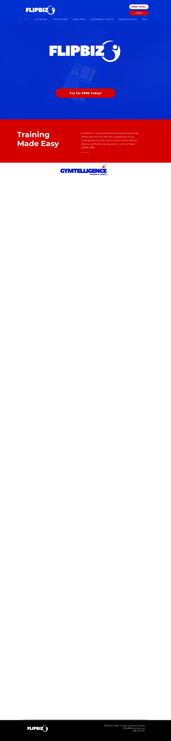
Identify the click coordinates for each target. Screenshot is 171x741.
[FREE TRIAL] (139, 6)
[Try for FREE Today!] (85, 93)
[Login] (139, 13)
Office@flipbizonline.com (134, 728)
